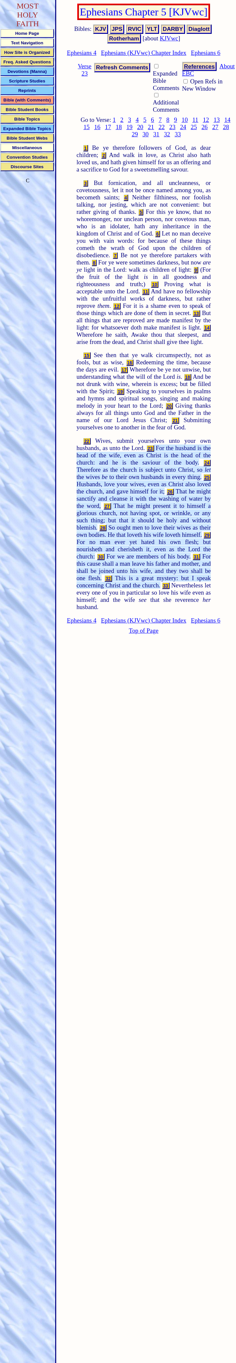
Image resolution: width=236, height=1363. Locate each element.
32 (167, 134)
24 (183, 127)
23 (172, 127)
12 (206, 119)
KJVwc (169, 38)
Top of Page (143, 630)
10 (185, 119)
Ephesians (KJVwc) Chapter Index (143, 52)
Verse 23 (84, 70)
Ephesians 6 (206, 52)
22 (161, 127)
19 (130, 127)
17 (108, 127)
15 (86, 127)
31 (156, 134)
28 (226, 127)
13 (217, 119)
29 (135, 134)
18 (119, 127)
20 (140, 127)
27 (215, 127)
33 (178, 134)
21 (151, 127)
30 (145, 134)
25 (194, 127)
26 (204, 127)
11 (195, 119)
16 (97, 127)
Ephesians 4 (82, 52)
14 (227, 119)
